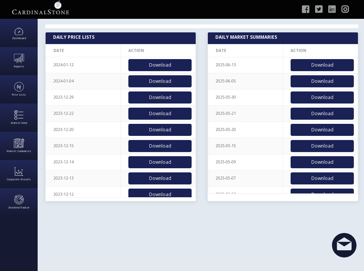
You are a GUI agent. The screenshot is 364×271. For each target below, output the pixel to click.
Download (160, 65)
